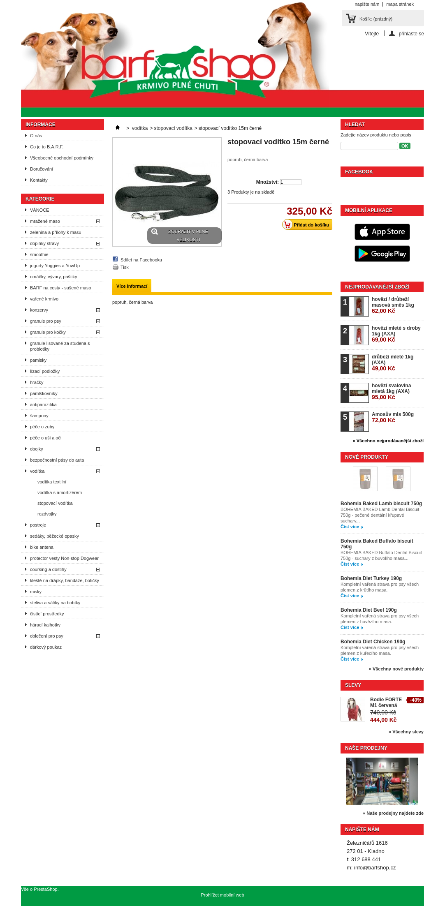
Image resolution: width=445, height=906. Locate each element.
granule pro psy (45, 321)
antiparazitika (43, 404)
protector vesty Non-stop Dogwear (64, 558)
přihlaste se (411, 33)
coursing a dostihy (48, 569)
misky (36, 591)
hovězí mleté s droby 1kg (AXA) (396, 334)
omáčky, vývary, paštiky (53, 276)
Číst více (350, 526)
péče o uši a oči (45, 437)
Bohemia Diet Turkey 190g (371, 578)
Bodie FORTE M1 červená (386, 702)
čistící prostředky (47, 613)
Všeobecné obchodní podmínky (61, 157)
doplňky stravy (44, 243)
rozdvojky (46, 513)
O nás (36, 135)
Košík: (375, 18)
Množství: (267, 182)
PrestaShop (45, 889)
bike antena (41, 547)
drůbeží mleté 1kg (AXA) (392, 363)
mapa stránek (400, 4)
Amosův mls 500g (393, 417)
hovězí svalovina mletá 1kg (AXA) (391, 391)
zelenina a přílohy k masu (55, 232)
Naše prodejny (366, 748)
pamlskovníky (44, 393)
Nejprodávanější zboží (377, 287)
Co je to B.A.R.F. (46, 146)
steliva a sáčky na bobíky (55, 602)
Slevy (353, 685)
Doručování (41, 168)
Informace (40, 124)
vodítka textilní (51, 481)
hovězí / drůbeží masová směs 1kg (393, 305)
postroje (38, 524)
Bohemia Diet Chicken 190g (373, 642)
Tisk (125, 267)
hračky (36, 382)
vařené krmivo (44, 298)
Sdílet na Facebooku (141, 259)
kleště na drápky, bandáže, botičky (64, 580)
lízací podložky (45, 371)
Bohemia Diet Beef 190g (369, 610)
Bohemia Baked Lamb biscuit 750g (381, 503)
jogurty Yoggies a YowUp (55, 265)
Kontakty (39, 180)
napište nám (367, 4)
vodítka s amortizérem (59, 492)
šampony (39, 415)
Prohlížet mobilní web (222, 894)
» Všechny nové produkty (396, 668)
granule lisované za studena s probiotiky (60, 346)
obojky (36, 448)
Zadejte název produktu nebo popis (376, 134)
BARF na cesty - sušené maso (60, 287)
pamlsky (38, 360)
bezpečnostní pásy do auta (57, 460)
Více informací (131, 286)
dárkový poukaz (46, 647)
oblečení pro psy (46, 635)
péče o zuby (42, 426)
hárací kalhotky (45, 624)
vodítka (37, 471)
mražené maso (45, 221)
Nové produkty (366, 457)
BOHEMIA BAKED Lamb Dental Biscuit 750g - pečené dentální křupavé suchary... (380, 515)
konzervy (39, 309)
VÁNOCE (39, 210)
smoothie (39, 254)
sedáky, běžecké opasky (54, 536)
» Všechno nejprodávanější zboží (388, 440)
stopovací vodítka (55, 503)
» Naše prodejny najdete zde (393, 813)
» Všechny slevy (406, 731)
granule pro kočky (48, 332)
